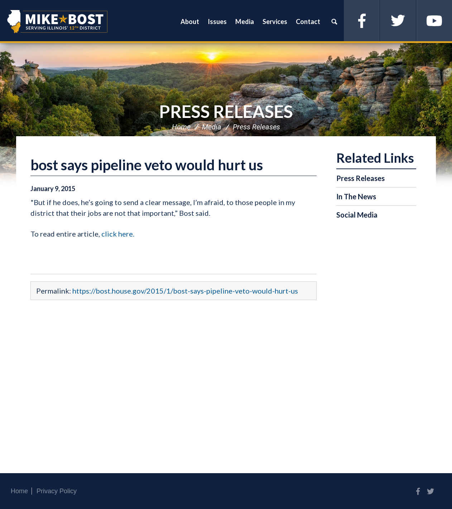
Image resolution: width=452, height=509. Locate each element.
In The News (356, 196)
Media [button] (244, 21)
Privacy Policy (57, 491)
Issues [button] (217, 21)
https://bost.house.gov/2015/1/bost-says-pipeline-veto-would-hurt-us (185, 290)
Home (181, 127)
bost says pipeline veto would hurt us (146, 164)
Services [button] (275, 21)
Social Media (357, 214)
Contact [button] (308, 21)
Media (211, 127)
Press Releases (226, 111)
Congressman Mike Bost (57, 21)
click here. (117, 233)
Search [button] (334, 21)
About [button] (190, 21)
